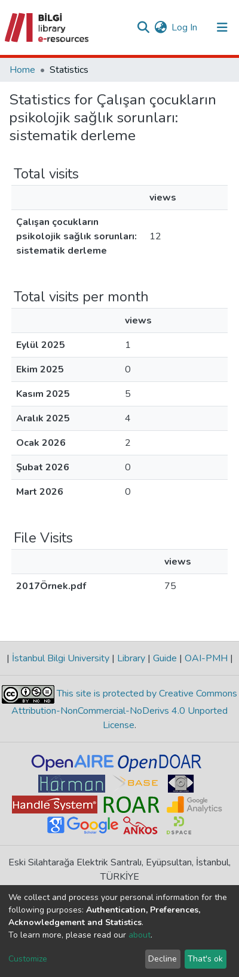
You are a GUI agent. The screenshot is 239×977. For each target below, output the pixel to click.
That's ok (205, 958)
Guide (165, 658)
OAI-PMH (206, 658)
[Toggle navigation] (222, 27)
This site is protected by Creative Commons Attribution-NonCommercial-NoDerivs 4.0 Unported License (124, 709)
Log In (184, 27)
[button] (160, 27)
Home (22, 69)
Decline (162, 958)
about (139, 935)
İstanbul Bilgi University (61, 658)
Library (131, 658)
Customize (27, 958)
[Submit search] (143, 27)
